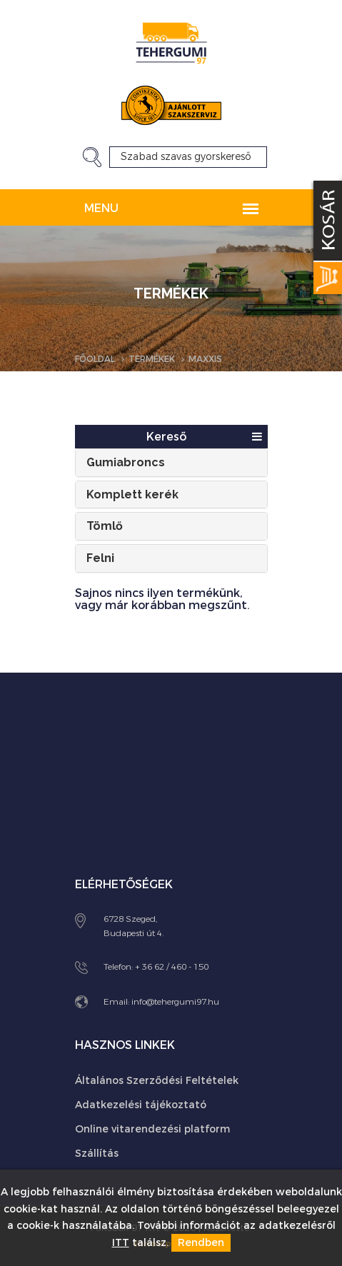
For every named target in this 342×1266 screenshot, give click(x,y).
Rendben (201, 1243)
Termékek (152, 359)
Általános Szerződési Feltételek (156, 1080)
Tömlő (104, 526)
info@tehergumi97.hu (175, 1002)
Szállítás (97, 1153)
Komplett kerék (132, 494)
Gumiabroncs (125, 462)
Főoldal (95, 359)
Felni (100, 558)
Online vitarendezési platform (152, 1129)
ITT (120, 1243)
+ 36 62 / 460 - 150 (171, 967)
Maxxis (205, 359)
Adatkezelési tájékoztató (140, 1105)
